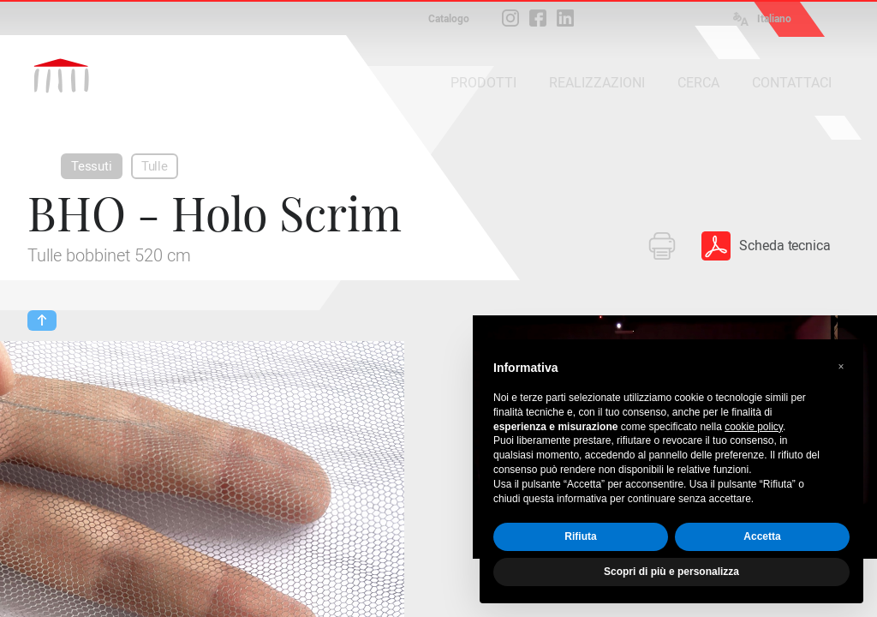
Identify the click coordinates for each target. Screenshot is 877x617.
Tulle (154, 166)
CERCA (698, 83)
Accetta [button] (761, 536)
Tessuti (91, 166)
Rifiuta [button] (580, 536)
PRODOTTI (483, 83)
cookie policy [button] (754, 427)
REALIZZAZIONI (597, 83)
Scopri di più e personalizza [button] (671, 572)
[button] (841, 366)
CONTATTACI (792, 83)
